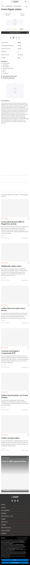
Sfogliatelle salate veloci (11, 266)
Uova (3, 6)
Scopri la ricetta (25, 238)
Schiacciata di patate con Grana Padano (14, 396)
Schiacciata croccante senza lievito (13, 309)
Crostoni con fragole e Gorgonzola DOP (10, 352)
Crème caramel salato (10, 438)
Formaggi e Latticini (9, 6)
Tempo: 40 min (6, 490)
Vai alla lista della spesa (9, 78)
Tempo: (6, 238)
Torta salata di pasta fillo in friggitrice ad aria (12, 223)
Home (2, 4)
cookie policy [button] (11, 543)
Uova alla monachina (14, 461)
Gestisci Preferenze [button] (15, 562)
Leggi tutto (3, 235)
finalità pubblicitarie (12, 548)
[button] (27, 6)
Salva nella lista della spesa (10, 76)
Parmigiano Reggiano (17, 6)
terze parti (17, 544)
